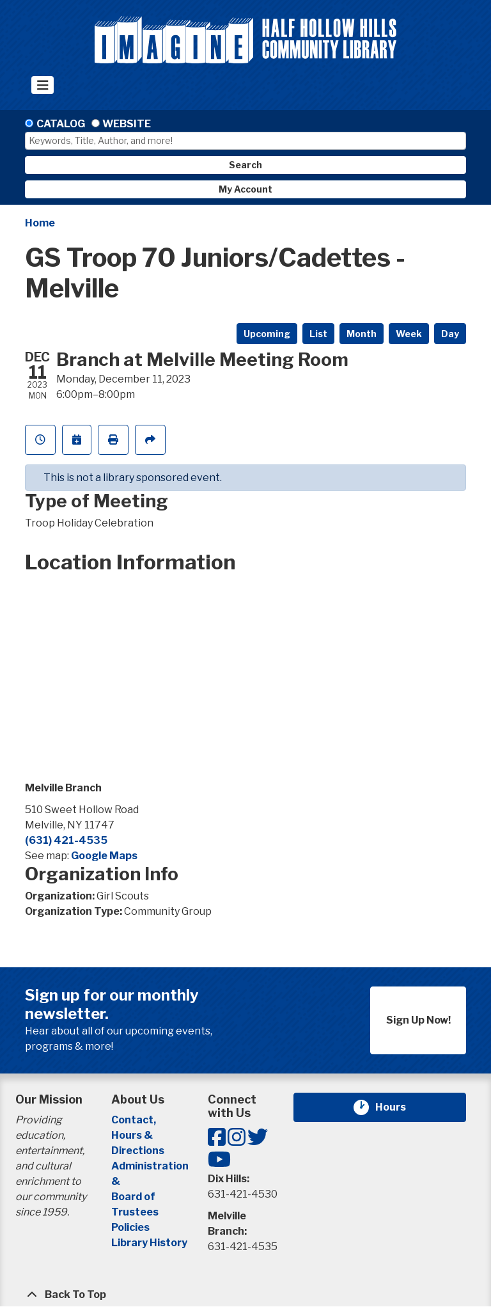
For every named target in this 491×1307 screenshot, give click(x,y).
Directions (137, 1151)
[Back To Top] (245, 1295)
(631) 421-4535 (66, 840)
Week (409, 333)
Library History (149, 1243)
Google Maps (104, 856)
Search (245, 164)
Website (126, 124)
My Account (245, 189)
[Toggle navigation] (42, 85)
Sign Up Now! (418, 1020)
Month (362, 333)
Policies (130, 1227)
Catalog (60, 124)
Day (450, 333)
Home (40, 223)
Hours (398, 1107)
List (318, 333)
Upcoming (267, 333)
